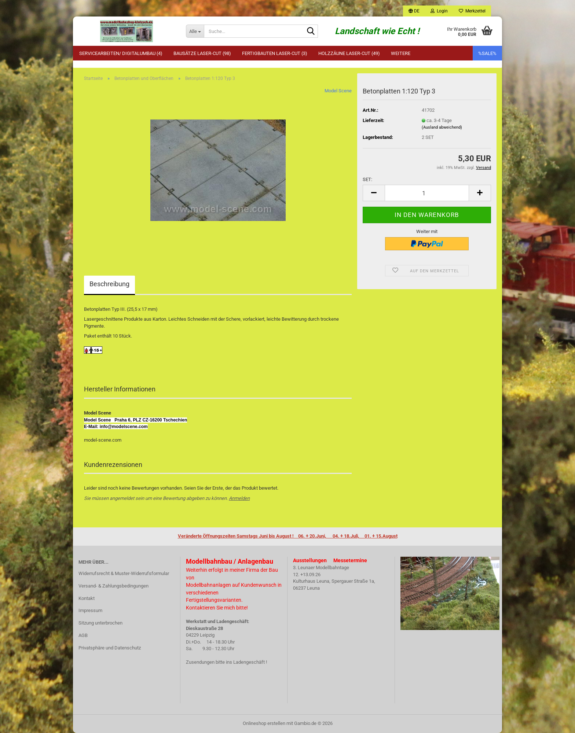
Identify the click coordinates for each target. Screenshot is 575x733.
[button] (414, 10)
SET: (367, 179)
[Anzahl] (427, 193)
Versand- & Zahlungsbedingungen (113, 586)
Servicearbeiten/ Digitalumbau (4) (120, 53)
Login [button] (439, 11)
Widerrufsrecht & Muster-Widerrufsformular (123, 573)
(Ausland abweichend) (442, 127)
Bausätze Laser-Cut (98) (202, 53)
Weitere (400, 53)
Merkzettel (472, 11)
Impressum (90, 610)
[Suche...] (195, 31)
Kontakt (86, 598)
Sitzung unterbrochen (100, 623)
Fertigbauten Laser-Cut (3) (274, 53)
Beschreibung (109, 284)
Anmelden (239, 498)
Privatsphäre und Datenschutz (109, 648)
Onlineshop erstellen (264, 723)
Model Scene (338, 90)
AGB (83, 635)
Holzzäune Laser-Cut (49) (349, 53)
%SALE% (487, 53)
